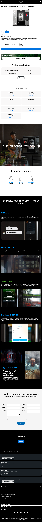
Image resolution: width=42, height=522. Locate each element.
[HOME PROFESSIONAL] (21, 1)
